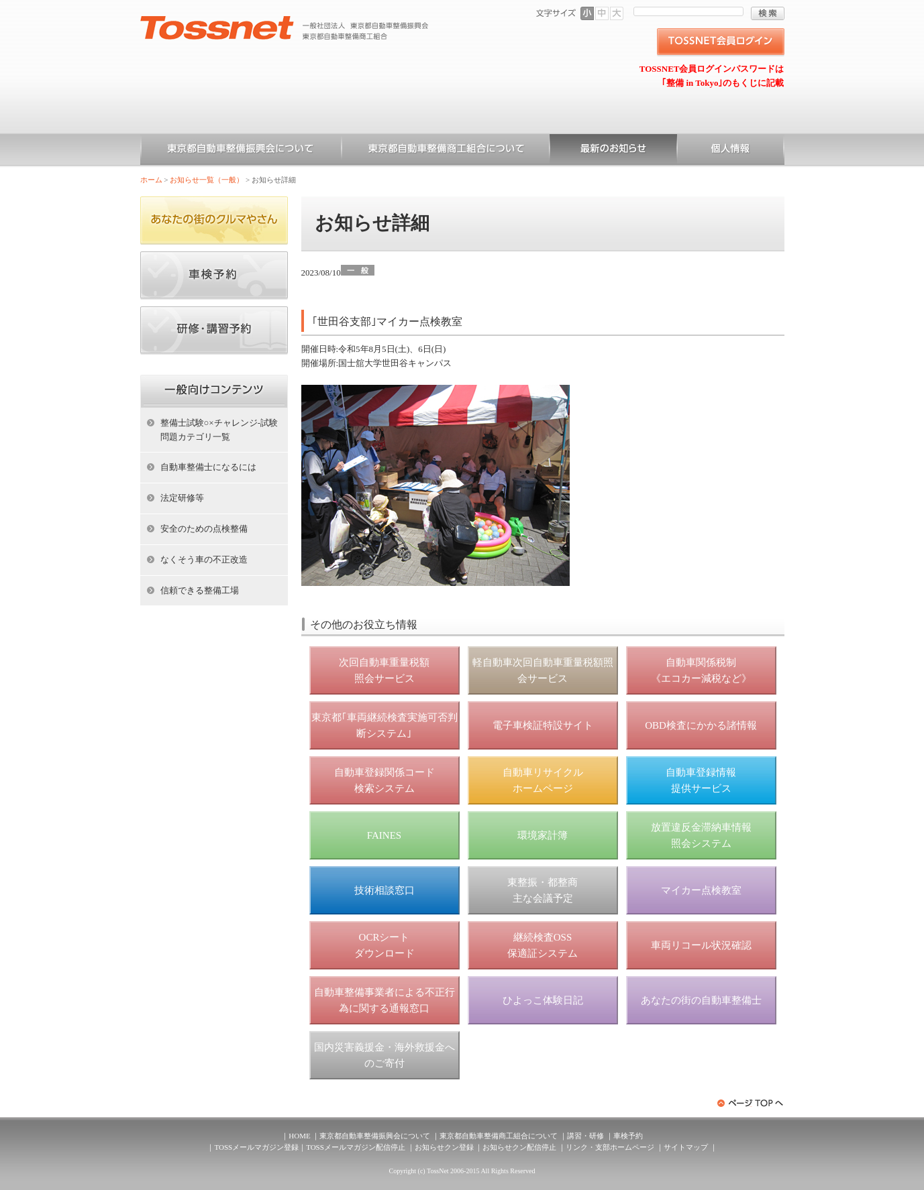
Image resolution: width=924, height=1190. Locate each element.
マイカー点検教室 (701, 890)
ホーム (151, 180)
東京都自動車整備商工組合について (446, 151)
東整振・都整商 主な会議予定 (542, 890)
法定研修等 (182, 498)
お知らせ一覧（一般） (613, 151)
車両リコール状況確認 (701, 945)
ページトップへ (750, 1103)
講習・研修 (585, 1136)
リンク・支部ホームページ (610, 1147)
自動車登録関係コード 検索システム (384, 780)
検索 (767, 13)
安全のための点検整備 (204, 529)
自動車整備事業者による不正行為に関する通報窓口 (384, 1000)
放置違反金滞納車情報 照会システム (701, 835)
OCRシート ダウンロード (384, 945)
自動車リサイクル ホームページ (543, 780)
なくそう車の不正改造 (204, 559)
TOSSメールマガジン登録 (256, 1147)
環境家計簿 (542, 835)
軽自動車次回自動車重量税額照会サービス (542, 670)
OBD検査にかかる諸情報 (701, 725)
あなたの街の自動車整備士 (701, 1000)
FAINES (384, 835)
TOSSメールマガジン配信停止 (355, 1147)
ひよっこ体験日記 (543, 1000)
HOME (299, 1136)
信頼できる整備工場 (199, 590)
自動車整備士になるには (208, 467)
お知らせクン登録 (444, 1147)
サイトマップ (686, 1147)
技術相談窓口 (384, 890)
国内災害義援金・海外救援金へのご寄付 (384, 1055)
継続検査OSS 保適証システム (542, 945)
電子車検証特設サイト (543, 725)
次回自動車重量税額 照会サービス (384, 670)
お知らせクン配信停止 (519, 1147)
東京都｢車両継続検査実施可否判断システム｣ (384, 725)
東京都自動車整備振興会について (241, 151)
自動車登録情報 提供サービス (701, 780)
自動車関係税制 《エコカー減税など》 (701, 670)
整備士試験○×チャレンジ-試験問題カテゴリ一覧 (219, 430)
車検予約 (628, 1136)
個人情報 (730, 151)
